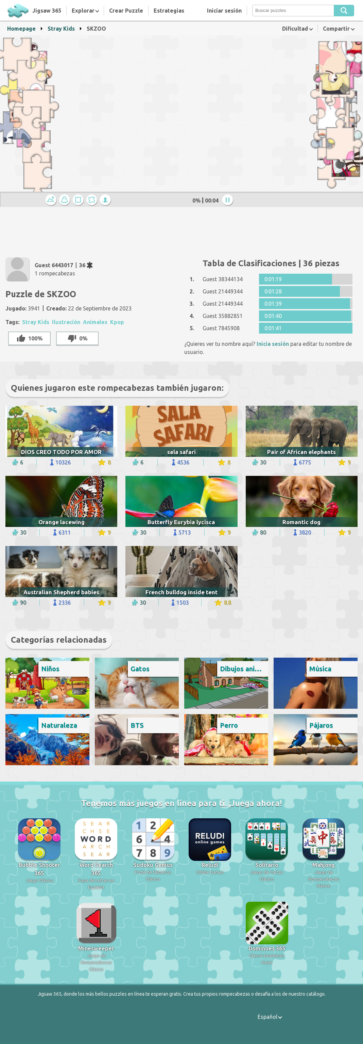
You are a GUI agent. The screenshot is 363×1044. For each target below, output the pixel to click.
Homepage (21, 29)
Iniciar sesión (224, 10)
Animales (95, 322)
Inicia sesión (273, 344)
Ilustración (66, 322)
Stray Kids (61, 29)
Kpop (117, 322)
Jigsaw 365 (46, 10)
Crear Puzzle (126, 10)
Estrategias (169, 10)
